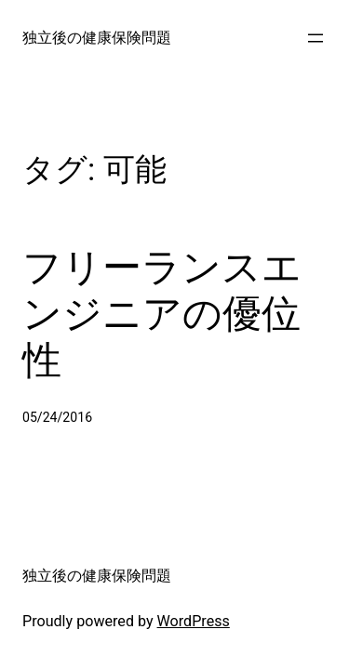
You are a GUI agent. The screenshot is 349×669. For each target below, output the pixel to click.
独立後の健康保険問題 (96, 37)
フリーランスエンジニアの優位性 (162, 314)
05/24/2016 (57, 417)
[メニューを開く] (315, 38)
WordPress (193, 621)
